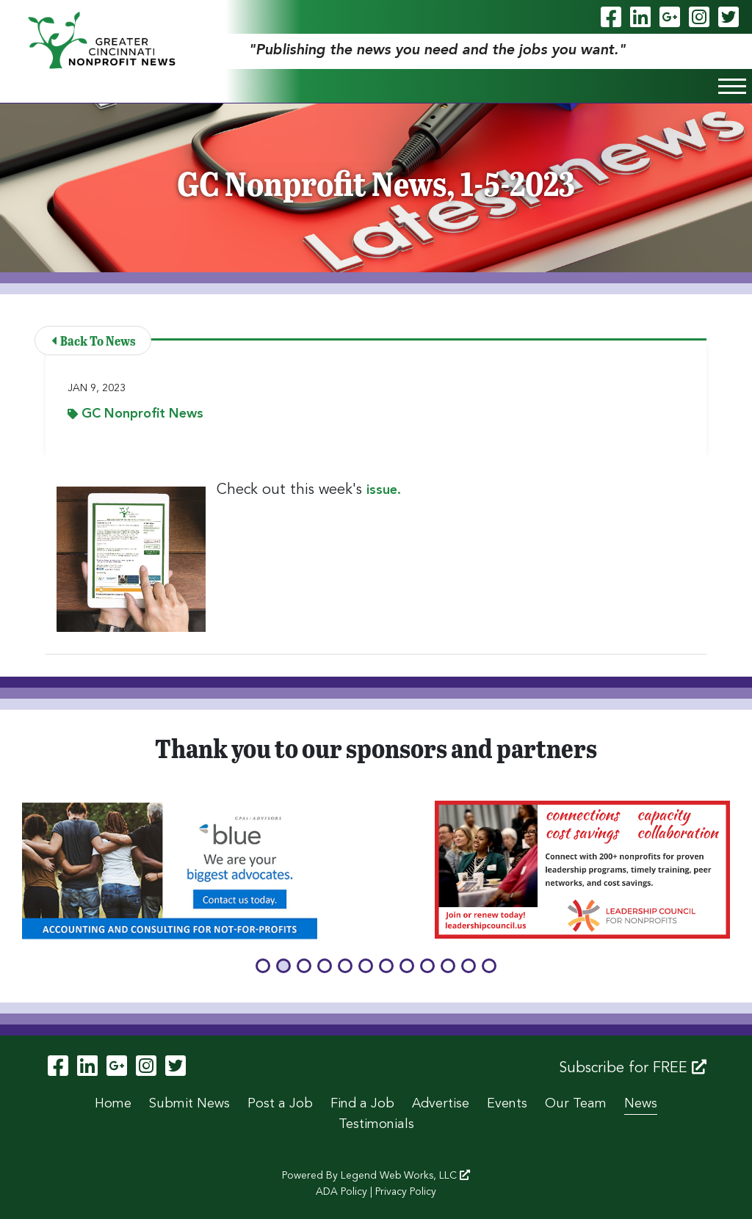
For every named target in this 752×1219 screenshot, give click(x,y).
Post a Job (280, 1103)
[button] (263, 965)
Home (113, 1103)
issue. (385, 490)
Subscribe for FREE (632, 1068)
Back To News (93, 340)
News (640, 1103)
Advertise (440, 1103)
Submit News (189, 1103)
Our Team (576, 1103)
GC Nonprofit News (135, 414)
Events (507, 1103)
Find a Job (362, 1103)
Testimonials (376, 1124)
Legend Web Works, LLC (405, 1176)
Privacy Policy (405, 1192)
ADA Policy (341, 1192)
